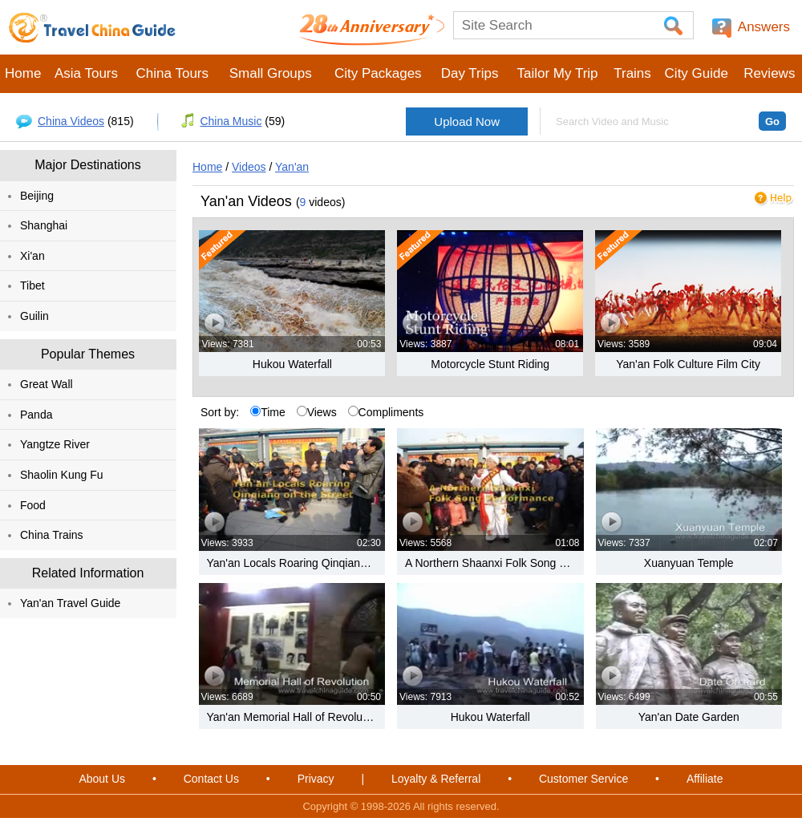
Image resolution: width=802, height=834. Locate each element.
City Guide (696, 73)
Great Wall (46, 384)
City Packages (378, 73)
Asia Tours (86, 73)
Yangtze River (55, 444)
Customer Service (583, 778)
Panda (36, 414)
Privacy (316, 778)
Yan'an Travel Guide (70, 603)
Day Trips (470, 73)
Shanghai (43, 225)
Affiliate (705, 778)
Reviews (769, 73)
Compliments (386, 412)
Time (268, 412)
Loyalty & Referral (435, 778)
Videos (249, 166)
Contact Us (211, 778)
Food (33, 505)
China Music (230, 121)
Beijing (37, 195)
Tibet (32, 285)
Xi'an (32, 255)
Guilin (34, 316)
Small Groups (270, 73)
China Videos (71, 121)
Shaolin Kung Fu (61, 474)
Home (23, 73)
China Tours (172, 73)
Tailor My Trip (556, 73)
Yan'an (292, 166)
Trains (632, 73)
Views (317, 412)
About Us (102, 778)
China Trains (51, 534)
